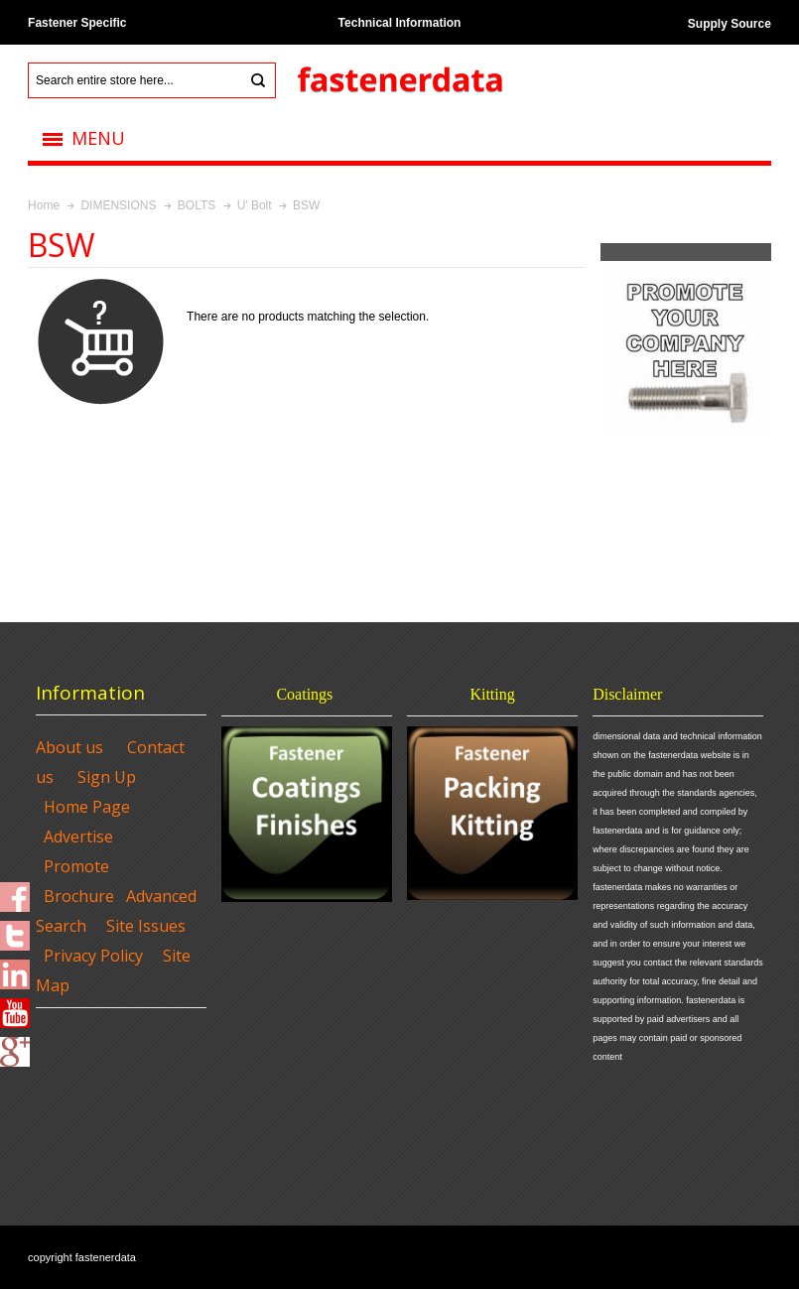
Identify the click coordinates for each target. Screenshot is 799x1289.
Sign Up (106, 777)
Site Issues (146, 926)
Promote (76, 866)
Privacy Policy (93, 956)
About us (69, 747)
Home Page (87, 807)
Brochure (79, 896)
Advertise (78, 836)
